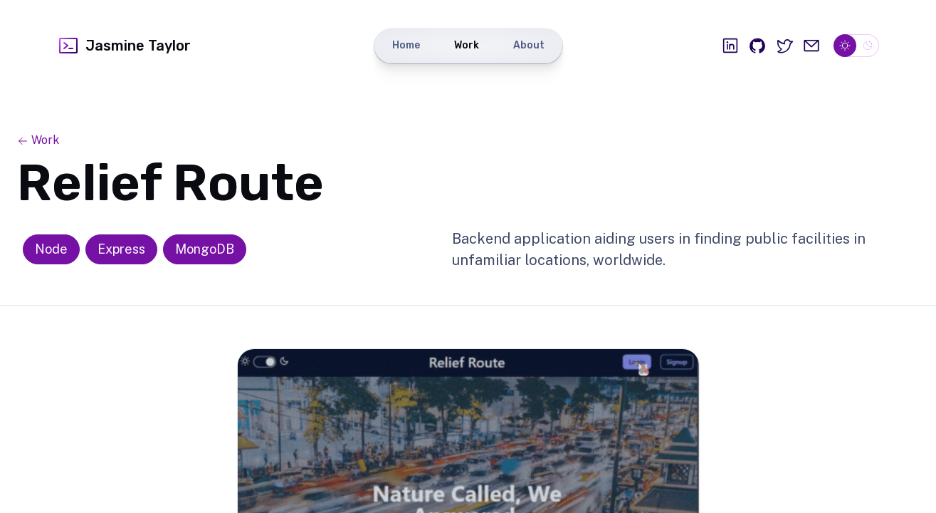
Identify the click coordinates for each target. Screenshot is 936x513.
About (529, 45)
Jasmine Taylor (124, 45)
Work (466, 45)
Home (406, 45)
